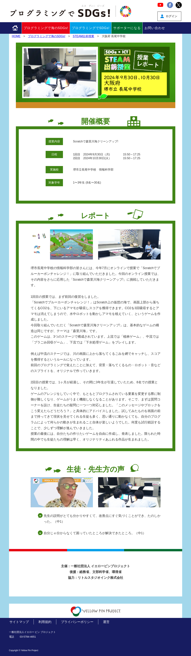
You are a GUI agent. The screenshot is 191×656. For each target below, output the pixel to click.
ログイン (171, 16)
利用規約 (44, 622)
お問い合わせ (154, 28)
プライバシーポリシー (77, 622)
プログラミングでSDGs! (90, 28)
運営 (106, 622)
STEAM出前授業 (83, 36)
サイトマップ (19, 622)
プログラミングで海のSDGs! (46, 28)
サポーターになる (127, 28)
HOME (16, 36)
